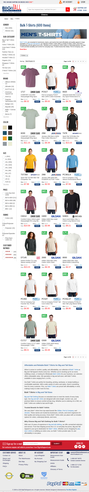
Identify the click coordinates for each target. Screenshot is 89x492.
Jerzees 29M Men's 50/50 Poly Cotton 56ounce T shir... (50, 138)
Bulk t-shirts (57, 374)
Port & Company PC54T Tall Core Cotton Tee (51, 303)
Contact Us (6, 455)
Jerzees (27, 413)
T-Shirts (23, 55)
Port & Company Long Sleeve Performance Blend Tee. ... (72, 179)
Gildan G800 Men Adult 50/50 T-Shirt (49, 220)
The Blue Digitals (71, 489)
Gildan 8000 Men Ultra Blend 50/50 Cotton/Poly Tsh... (71, 262)
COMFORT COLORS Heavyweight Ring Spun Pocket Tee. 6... (29, 138)
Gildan (59, 410)
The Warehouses (24, 458)
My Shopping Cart (41, 461)
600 (40, 25)
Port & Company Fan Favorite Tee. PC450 (28, 303)
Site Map (22, 461)
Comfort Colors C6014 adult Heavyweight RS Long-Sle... (30, 220)
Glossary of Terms (56, 469)
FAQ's (5, 466)
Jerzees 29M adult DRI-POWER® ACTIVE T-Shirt (50, 178)
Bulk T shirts (74, 369)
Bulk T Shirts (29, 392)
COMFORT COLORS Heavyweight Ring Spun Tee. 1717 (29, 96)
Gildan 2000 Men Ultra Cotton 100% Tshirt (49, 261)
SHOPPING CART (82, 8)
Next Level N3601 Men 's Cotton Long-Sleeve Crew (71, 220)
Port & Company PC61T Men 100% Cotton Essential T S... (51, 96)
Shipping (6, 463)
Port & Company (68, 410)
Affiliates (53, 466)
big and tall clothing (55, 424)
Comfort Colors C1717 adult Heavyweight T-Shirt (30, 344)
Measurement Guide (57, 460)
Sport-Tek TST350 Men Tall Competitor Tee (30, 178)
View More (6, 73)
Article (52, 463)
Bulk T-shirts (23, 42)
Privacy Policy (23, 464)
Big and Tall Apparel (33, 43)
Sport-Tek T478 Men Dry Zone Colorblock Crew (71, 137)
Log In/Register (40, 455)
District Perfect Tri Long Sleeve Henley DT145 (29, 261)
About (21, 455)
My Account (67, 2)
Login (83, 2)
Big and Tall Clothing (31, 397)
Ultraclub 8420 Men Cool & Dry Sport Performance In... (72, 95)
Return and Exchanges (6, 459)
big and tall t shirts (37, 399)
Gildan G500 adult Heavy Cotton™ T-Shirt (50, 344)
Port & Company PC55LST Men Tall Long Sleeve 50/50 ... (72, 303)
